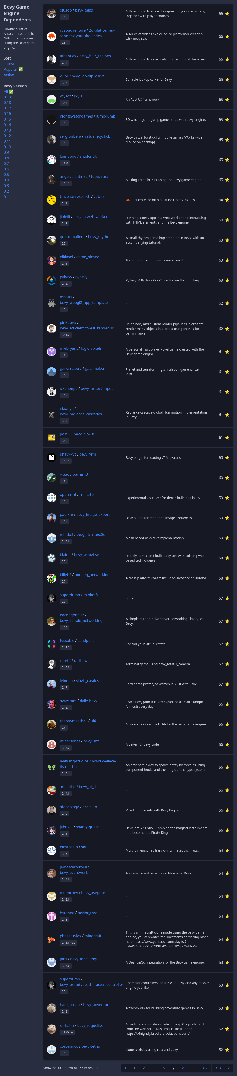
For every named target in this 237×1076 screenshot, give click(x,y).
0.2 (6, 191)
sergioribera (70, 136)
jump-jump (105, 116)
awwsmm (68, 700)
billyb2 (65, 574)
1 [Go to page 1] (134, 1068)
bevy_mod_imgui (84, 958)
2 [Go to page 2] (144, 1068)
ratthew (80, 660)
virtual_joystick (97, 136)
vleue (64, 474)
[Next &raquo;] (229, 1068)
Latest (9, 63)
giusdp (66, 10)
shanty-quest (87, 826)
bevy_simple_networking (81, 620)
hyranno (67, 912)
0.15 (7, 119)
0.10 (7, 146)
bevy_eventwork (74, 872)
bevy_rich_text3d (91, 534)
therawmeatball (73, 720)
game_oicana (87, 256)
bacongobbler (72, 614)
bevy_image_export (93, 514)
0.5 (6, 174)
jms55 (65, 434)
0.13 (7, 130)
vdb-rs (99, 196)
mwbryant (69, 348)
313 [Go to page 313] (218, 1068)
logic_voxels (91, 348)
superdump (70, 594)
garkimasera (71, 368)
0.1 (6, 196)
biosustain (69, 846)
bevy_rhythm (99, 236)
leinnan (66, 680)
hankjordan (70, 1004)
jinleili (65, 216)
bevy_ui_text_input (97, 388)
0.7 (6, 163)
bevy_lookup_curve (88, 76)
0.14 (7, 124)
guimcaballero (72, 236)
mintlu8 (66, 534)
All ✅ (9, 91)
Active (9, 74)
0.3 (6, 185)
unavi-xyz (68, 454)
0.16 (7, 113)
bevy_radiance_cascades (81, 414)
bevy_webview (86, 554)
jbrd (63, 958)
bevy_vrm (87, 454)
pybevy (66, 276)
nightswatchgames (76, 116)
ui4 (93, 720)
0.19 (7, 97)
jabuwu (66, 826)
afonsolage (69, 806)
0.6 (6, 169)
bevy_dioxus (84, 434)
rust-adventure (73, 30)
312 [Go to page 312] (205, 1068)
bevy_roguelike (90, 1025)
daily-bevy (88, 700)
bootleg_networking (92, 574)
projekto (89, 806)
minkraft (90, 594)
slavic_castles (87, 680)
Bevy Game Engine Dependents (17, 13)
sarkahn (67, 1025)
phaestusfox (70, 935)
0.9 (6, 152)
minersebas (70, 741)
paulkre (66, 514)
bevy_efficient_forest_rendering (87, 328)
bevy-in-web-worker (90, 216)
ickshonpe (69, 388)
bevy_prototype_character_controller (91, 984)
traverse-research (75, 196)
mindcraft (92, 935)
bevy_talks (84, 10)
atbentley (68, 55)
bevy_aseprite (93, 892)
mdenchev (69, 892)
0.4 (6, 180)
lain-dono (68, 156)
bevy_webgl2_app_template (84, 302)
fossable (67, 640)
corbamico (69, 1046)
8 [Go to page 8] (183, 1068)
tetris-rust (99, 176)
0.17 (7, 108)
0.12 (7, 135)
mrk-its (66, 296)
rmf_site (87, 494)
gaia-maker (95, 368)
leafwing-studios (74, 761)
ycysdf (65, 96)
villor (64, 76)
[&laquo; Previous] (125, 1068)
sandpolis (86, 640)
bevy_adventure (97, 1004)
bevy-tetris (90, 1046)
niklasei (66, 256)
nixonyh (67, 408)
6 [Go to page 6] (164, 1068)
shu (84, 846)
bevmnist (80, 474)
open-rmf (68, 494)
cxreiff (65, 660)
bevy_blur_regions (95, 55)
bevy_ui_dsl (89, 786)
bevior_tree (87, 912)
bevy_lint (91, 741)
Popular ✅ (13, 69)
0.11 (7, 141)
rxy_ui (79, 96)
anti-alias (68, 786)
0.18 (7, 102)
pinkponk (68, 322)
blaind (65, 554)
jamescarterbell (73, 867)
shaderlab (88, 156)
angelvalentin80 (74, 176)
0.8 (6, 157)
